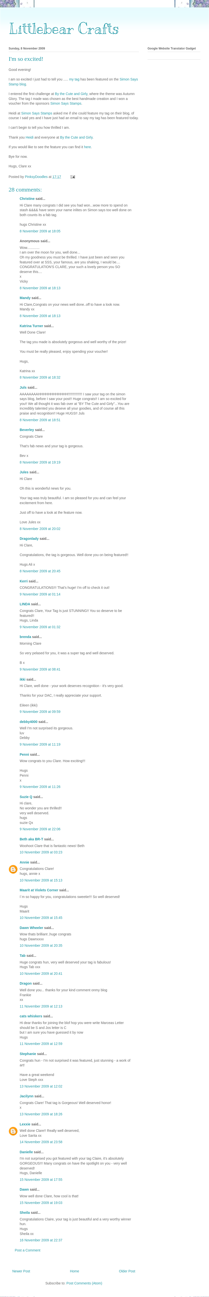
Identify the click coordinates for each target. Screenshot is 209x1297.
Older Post (127, 1271)
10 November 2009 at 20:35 (41, 945)
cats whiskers (31, 1016)
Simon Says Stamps (65, 103)
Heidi (30, 137)
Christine (27, 199)
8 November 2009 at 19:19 (40, 462)
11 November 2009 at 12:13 (41, 1006)
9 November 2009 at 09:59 (40, 712)
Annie (24, 862)
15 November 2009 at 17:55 (41, 1180)
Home (74, 1271)
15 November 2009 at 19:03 (41, 1203)
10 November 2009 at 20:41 (41, 974)
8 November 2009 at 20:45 (40, 571)
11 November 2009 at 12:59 (41, 1044)
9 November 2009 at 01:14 (40, 594)
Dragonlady (29, 539)
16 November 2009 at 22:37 (41, 1240)
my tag (74, 79)
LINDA (25, 604)
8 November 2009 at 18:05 (40, 231)
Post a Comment (27, 1250)
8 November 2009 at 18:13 (40, 288)
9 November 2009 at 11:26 (40, 787)
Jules (24, 472)
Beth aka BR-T (31, 839)
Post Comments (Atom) (84, 1283)
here (87, 147)
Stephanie (28, 1054)
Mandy (25, 298)
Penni (24, 754)
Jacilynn (26, 1096)
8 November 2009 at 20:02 (40, 529)
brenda (25, 637)
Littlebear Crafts (64, 29)
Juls (23, 387)
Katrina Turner (31, 326)
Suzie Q (26, 797)
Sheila (25, 1213)
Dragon (26, 983)
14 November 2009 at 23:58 (41, 1142)
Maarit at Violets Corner (39, 890)
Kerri (24, 581)
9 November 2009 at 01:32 (40, 627)
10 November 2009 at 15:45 (41, 918)
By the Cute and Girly (71, 94)
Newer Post (21, 1271)
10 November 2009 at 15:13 (41, 880)
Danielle (26, 1152)
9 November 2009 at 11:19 (40, 744)
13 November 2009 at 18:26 (41, 1114)
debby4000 (28, 722)
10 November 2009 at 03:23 (41, 852)
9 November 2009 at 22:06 (40, 829)
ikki (22, 679)
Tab (23, 956)
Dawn (24, 1189)
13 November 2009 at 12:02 (41, 1086)
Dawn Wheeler (31, 928)
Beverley (27, 430)
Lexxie (25, 1124)
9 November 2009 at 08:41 (40, 669)
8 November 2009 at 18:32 (40, 377)
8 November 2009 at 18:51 (40, 420)
